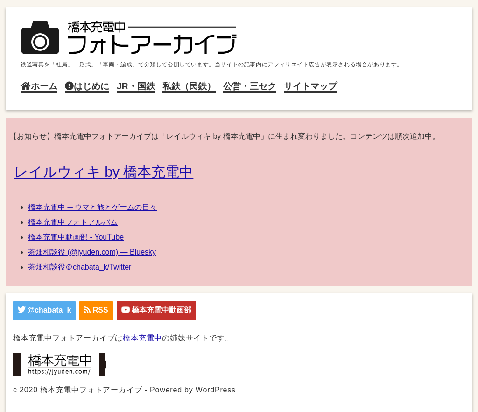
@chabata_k (44, 310)
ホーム (39, 86)
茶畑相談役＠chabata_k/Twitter (79, 267)
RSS (96, 310)
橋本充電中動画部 (156, 310)
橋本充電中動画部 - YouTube (76, 237)
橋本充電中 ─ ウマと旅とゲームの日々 (92, 207)
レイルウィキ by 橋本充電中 (103, 171)
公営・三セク (249, 86)
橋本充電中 (142, 338)
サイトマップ (310, 86)
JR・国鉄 (136, 86)
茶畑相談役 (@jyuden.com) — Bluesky (92, 252)
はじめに (87, 86)
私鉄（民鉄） (189, 86)
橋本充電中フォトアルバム (73, 222)
